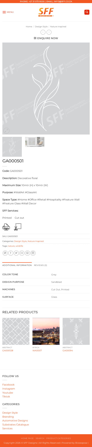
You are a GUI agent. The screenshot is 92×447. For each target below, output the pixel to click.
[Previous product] (49, 32)
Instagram (8, 388)
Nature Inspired (58, 26)
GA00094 (68, 350)
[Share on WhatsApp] (5, 253)
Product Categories (58, 438)
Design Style (41, 26)
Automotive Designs (15, 420)
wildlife (19, 246)
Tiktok (6, 396)
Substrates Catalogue (15, 424)
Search (40, 438)
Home (29, 26)
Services (7, 428)
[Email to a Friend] (21, 253)
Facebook (8, 384)
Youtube (7, 392)
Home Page (27, 438)
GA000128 (7, 350)
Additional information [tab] (17, 265)
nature (11, 246)
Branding (8, 416)
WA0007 (37, 350)
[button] (8, 12)
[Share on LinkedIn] (33, 253)
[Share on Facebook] (10, 253)
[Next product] (43, 32)
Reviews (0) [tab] (40, 265)
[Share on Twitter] (16, 253)
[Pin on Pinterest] (27, 253)
